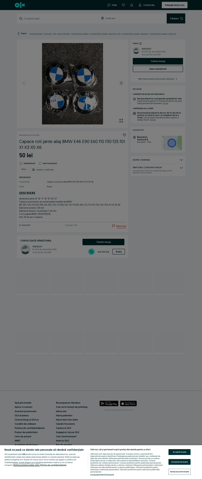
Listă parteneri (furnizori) (102, 475)
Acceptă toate (179, 452)
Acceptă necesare (179, 462)
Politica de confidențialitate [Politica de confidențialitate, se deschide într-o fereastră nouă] (53, 465)
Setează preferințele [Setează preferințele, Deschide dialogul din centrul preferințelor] (179, 471)
